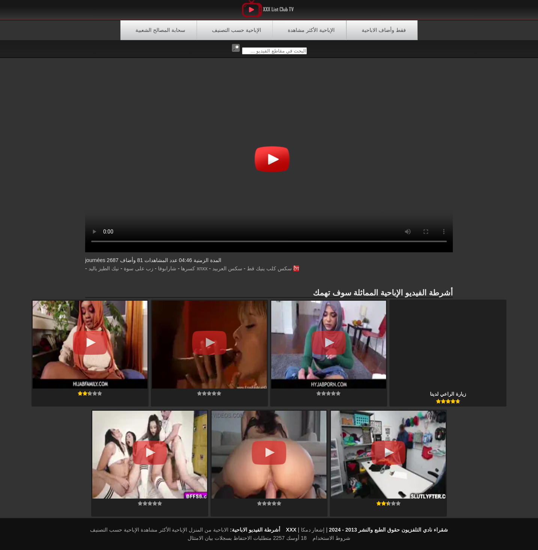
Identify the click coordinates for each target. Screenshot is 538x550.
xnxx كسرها (194, 268)
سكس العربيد (227, 268)
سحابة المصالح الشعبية (160, 30)
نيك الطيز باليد (104, 268)
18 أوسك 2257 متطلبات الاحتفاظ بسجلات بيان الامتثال (247, 538)
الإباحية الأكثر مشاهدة (311, 30)
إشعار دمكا (313, 530)
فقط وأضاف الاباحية (384, 30)
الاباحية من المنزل (208, 530)
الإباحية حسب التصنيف (236, 30)
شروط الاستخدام (331, 538)
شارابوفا (167, 268)
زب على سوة (138, 268)
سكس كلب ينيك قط (269, 268)
